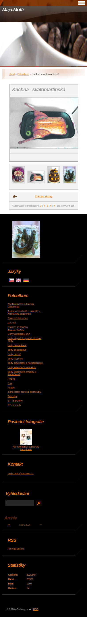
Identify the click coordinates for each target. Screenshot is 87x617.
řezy (10, 383)
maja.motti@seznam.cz (20, 473)
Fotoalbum (23, 74)
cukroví (12, 322)
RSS (35, 609)
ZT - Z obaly (14, 405)
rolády (11, 387)
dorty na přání (15, 358)
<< (9, 525)
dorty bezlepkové (17, 345)
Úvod (12, 74)
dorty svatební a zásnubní (22, 367)
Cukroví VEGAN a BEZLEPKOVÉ (18, 328)
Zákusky (12, 396)
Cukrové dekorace (18, 318)
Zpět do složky (43, 196)
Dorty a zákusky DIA (19, 334)
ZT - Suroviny (15, 400)
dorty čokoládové (17, 349)
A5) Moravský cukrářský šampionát (26, 448)
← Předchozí (15, 196)
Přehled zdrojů (16, 548)
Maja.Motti (13, 9)
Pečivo (11, 378)
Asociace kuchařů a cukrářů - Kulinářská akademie (24, 312)
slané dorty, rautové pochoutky (24, 391)
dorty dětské (14, 354)
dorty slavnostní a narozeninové (25, 362)
